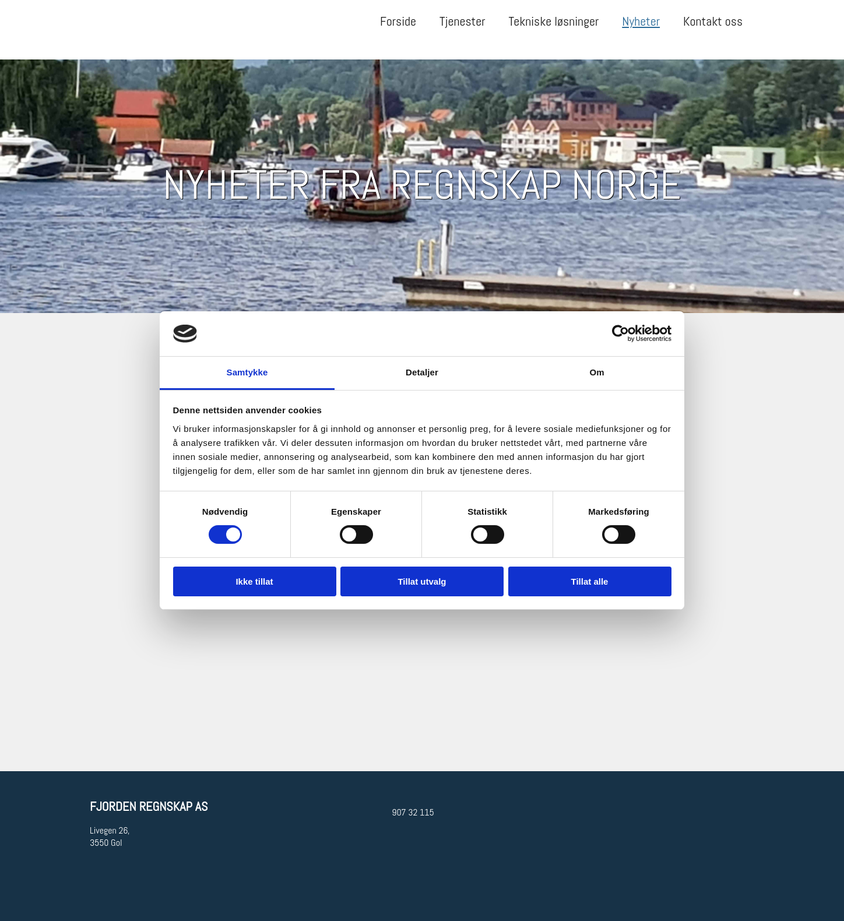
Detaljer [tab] (422, 372)
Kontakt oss (713, 21)
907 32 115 (413, 812)
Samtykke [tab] (247, 372)
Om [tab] (596, 372)
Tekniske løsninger (554, 21)
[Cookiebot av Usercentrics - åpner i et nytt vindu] (620, 333)
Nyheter (641, 21)
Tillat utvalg (422, 581)
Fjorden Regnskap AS (149, 806)
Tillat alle (590, 581)
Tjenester (462, 21)
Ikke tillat (254, 581)
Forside (398, 21)
